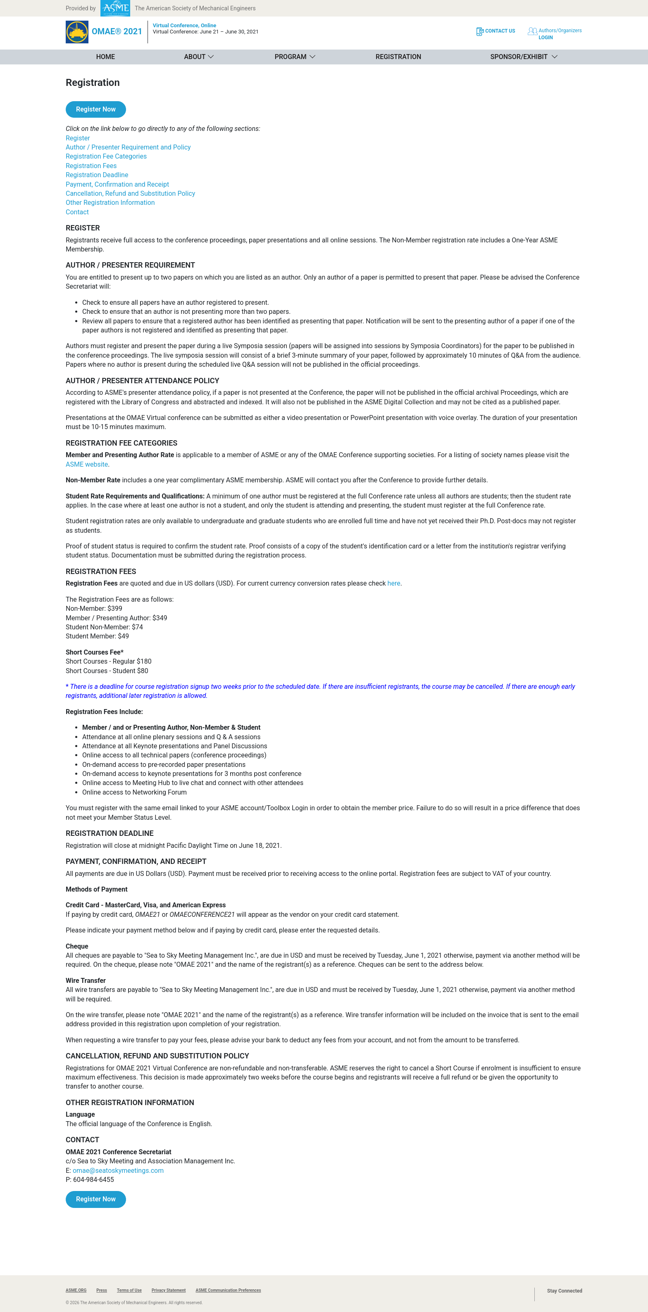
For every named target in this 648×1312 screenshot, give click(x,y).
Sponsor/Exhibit (519, 57)
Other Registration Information (110, 202)
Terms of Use (129, 1290)
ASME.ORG (76, 1290)
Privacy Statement (169, 1290)
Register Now (96, 109)
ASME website (87, 464)
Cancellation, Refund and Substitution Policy (130, 193)
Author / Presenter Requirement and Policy (128, 147)
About (194, 57)
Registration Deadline (97, 175)
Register (78, 138)
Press (101, 1290)
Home (105, 57)
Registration (398, 57)
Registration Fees (91, 166)
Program (291, 57)
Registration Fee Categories (106, 156)
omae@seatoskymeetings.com (118, 1170)
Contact (77, 212)
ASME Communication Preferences (228, 1290)
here (394, 583)
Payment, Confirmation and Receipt (117, 184)
